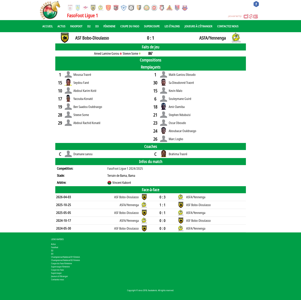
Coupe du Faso (129, 26)
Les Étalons (172, 26)
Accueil (47, 26)
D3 (97, 26)
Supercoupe (152, 26)
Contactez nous (227, 26)
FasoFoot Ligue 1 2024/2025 (125, 168)
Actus (61, 26)
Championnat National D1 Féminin (65, 256)
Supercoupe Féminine (60, 266)
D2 (88, 26)
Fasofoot (76, 26)
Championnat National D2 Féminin (65, 260)
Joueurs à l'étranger (198, 26)
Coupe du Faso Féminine (61, 263)
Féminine (109, 26)
